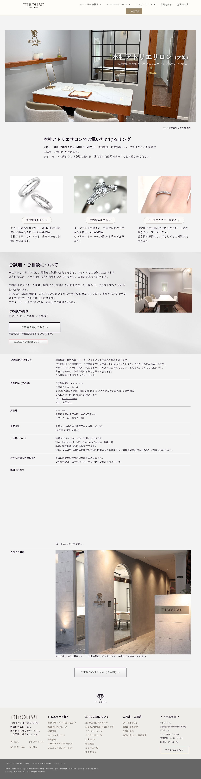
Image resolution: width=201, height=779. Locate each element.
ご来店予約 (134, 11)
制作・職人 (17, 747)
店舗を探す (166, 4)
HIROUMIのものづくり (96, 723)
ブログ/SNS (91, 752)
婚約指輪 (52, 739)
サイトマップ (59, 763)
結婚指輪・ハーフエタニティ (62, 723)
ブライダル (36, 741)
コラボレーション (94, 731)
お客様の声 (183, 4)
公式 (14, 741)
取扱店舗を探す (130, 727)
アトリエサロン (130, 723)
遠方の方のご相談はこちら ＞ (28, 342)
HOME (166, 128)
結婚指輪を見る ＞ (37, 220)
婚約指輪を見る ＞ (101, 220)
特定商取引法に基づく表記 (18, 763)
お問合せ (67, 402)
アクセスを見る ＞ (174, 750)
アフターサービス (94, 735)
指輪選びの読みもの (58, 727)
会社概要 (89, 743)
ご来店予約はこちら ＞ (34, 327)
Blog (33, 747)
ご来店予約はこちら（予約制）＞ (100, 672)
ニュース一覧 (91, 748)
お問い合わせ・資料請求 (135, 735)
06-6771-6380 (69, 398)
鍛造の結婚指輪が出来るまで (99, 727)
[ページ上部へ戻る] (100, 698)
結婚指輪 (52, 731)
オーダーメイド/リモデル (60, 743)
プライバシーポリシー (41, 763)
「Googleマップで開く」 (70, 544)
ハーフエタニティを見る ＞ (164, 220)
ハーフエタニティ (56, 735)
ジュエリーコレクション (60, 748)
